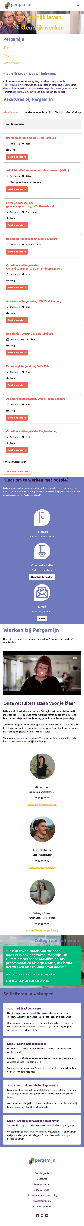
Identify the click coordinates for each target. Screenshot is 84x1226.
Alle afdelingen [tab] (10, 112)
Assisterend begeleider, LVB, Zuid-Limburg (33, 301)
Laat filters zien (42, 123)
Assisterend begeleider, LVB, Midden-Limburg (35, 398)
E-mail (42, 618)
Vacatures (42, 1179)
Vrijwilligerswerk (42, 1190)
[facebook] (37, 1215)
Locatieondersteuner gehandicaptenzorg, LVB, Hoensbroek (30, 204)
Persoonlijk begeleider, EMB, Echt (28, 366)
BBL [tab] (59, 112)
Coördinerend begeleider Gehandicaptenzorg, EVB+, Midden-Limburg (34, 267)
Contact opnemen (42, 1206)
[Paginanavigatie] (78, 5)
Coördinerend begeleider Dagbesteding (31, 431)
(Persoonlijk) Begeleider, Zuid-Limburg (31, 137)
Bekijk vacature (17, 156)
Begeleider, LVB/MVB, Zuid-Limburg (29, 333)
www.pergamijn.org (42, 1201)
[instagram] (42, 1215)
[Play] (42, 673)
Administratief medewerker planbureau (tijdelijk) (37, 170)
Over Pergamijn (42, 1173)
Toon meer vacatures (17, 471)
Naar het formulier (42, 576)
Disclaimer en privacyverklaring (42, 1195)
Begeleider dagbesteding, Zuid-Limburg (32, 238)
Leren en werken (42, 1184)
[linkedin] (46, 1215)
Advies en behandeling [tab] (38, 112)
